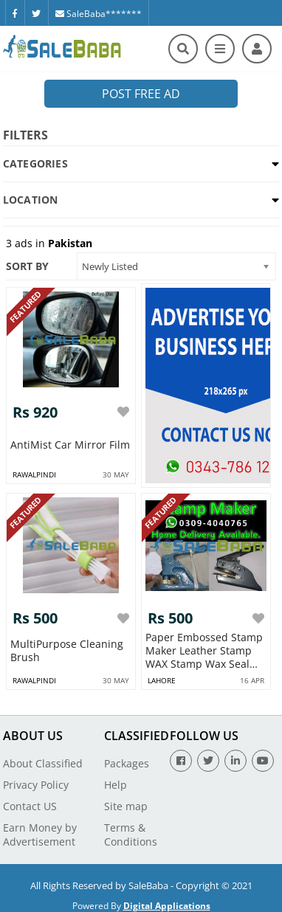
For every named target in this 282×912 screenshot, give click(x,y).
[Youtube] (263, 761)
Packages (126, 763)
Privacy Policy (36, 785)
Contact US (30, 806)
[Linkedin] (235, 761)
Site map (126, 806)
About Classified (43, 763)
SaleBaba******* (98, 13)
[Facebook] (14, 12)
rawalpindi (34, 474)
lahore (162, 680)
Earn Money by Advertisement (40, 835)
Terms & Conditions (130, 835)
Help (115, 785)
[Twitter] (36, 12)
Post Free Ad (141, 94)
